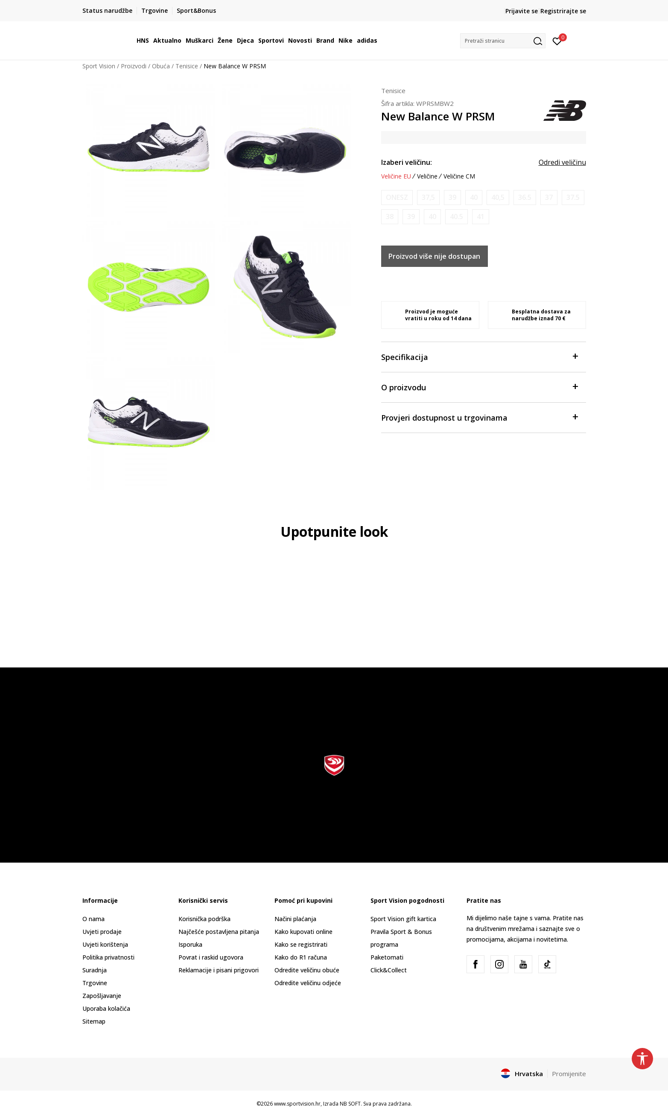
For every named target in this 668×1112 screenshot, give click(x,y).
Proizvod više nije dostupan (434, 256)
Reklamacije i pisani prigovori (218, 970)
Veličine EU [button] (396, 176)
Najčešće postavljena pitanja (218, 932)
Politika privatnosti (108, 957)
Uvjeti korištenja (105, 944)
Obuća (161, 66)
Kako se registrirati (300, 944)
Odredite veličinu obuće (306, 970)
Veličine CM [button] (459, 176)
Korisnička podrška (204, 919)
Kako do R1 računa (300, 957)
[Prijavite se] (557, 40)
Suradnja (94, 970)
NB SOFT (350, 1103)
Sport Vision (98, 66)
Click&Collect (388, 970)
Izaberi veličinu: (406, 162)
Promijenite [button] (569, 1073)
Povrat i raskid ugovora (210, 957)
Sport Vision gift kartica (403, 919)
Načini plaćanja (295, 919)
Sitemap (93, 1021)
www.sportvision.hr (297, 1103)
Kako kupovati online (303, 932)
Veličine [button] (427, 176)
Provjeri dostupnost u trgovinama (479, 417)
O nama (93, 919)
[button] (502, 40)
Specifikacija (479, 356)
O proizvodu (479, 386)
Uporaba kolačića (106, 1008)
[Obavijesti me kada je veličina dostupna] (397, 197)
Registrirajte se (563, 11)
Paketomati (386, 957)
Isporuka (190, 944)
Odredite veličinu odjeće (307, 983)
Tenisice (186, 66)
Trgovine (94, 983)
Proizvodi (133, 66)
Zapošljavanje (101, 996)
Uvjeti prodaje (102, 932)
